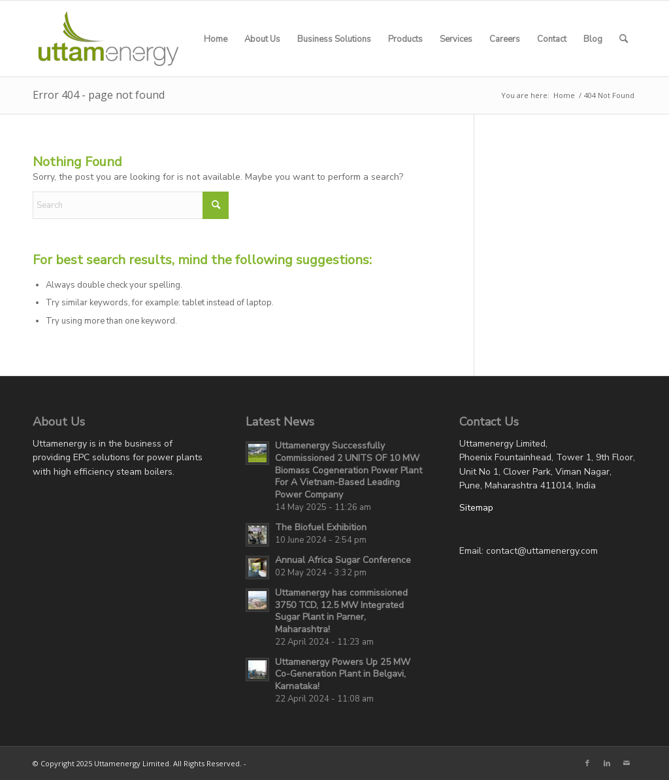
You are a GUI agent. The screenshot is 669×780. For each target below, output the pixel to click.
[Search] (623, 38)
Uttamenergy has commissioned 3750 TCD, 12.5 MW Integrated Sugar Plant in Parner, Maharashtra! (341, 611)
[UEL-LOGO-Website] (108, 38)
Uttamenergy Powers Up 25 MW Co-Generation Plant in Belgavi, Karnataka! (342, 674)
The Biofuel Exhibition (321, 527)
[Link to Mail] (626, 763)
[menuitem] (215, 38)
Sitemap (476, 507)
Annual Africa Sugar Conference (343, 560)
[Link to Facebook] (587, 763)
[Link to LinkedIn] (607, 763)
